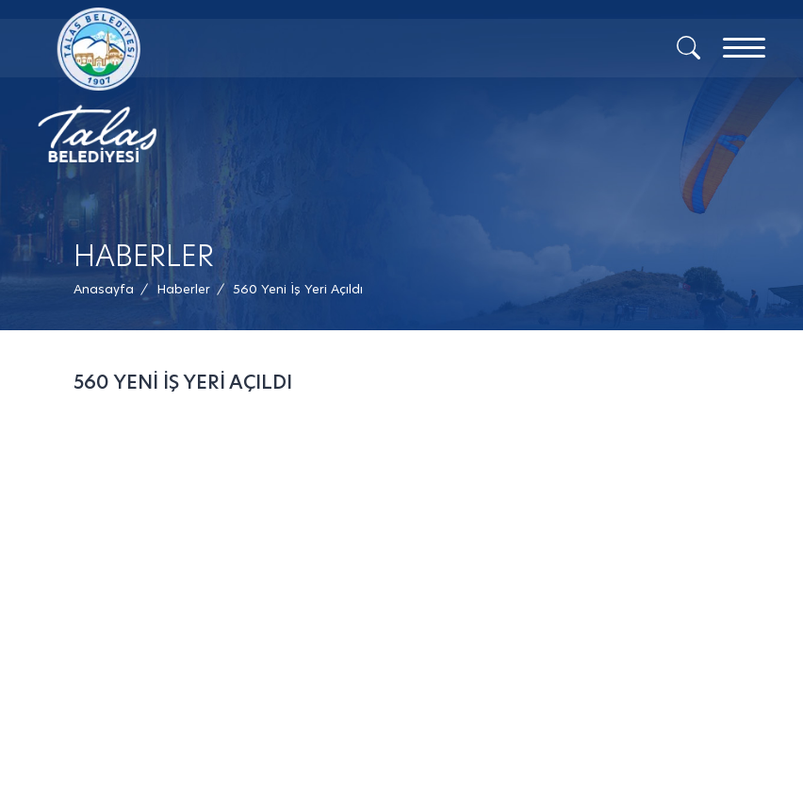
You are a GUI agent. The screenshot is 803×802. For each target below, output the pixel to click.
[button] (297, 289)
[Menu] (744, 48)
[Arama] (688, 46)
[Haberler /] (183, 289)
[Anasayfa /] (109, 289)
